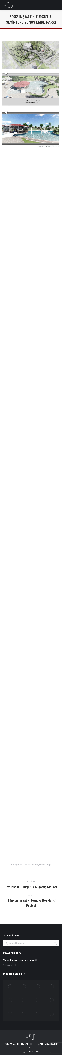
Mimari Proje (45, 864)
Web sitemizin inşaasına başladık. (20, 960)
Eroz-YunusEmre (30, 864)
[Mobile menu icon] (56, 5)
